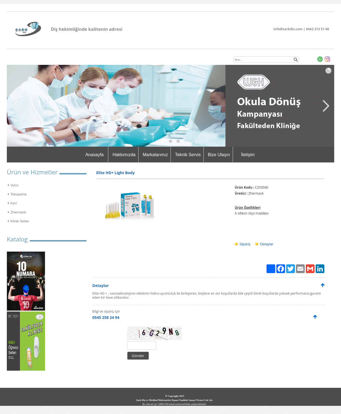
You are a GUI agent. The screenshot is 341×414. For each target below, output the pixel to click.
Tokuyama (18, 194)
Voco (14, 185)
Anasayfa (94, 154)
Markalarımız (155, 154)
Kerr (13, 203)
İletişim (248, 154)
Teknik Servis (188, 154)
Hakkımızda (123, 154)
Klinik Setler (19, 221)
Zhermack (18, 212)
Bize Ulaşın (219, 154)
